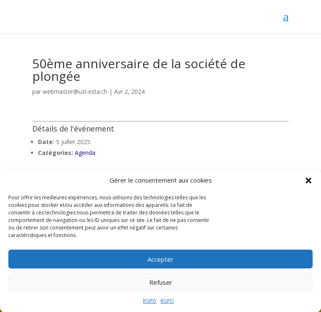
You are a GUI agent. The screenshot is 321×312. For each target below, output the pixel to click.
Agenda (85, 153)
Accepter (160, 261)
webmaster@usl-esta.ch (75, 91)
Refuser (160, 284)
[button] (308, 182)
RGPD (149, 303)
